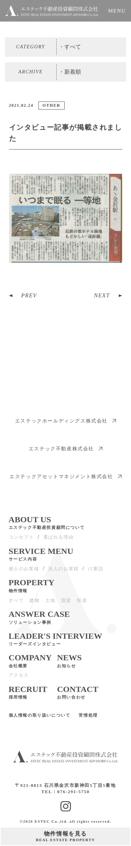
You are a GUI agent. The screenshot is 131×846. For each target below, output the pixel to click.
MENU (117, 11)
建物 (34, 603)
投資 (82, 603)
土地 (50, 603)
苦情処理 (88, 719)
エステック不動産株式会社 (65, 452)
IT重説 (96, 572)
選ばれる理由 (58, 540)
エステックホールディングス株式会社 (65, 424)
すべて (16, 603)
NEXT (102, 295)
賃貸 (66, 603)
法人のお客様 (63, 572)
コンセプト (21, 540)
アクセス (19, 679)
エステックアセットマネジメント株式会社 (65, 480)
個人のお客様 (24, 572)
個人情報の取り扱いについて (40, 719)
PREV (29, 295)
